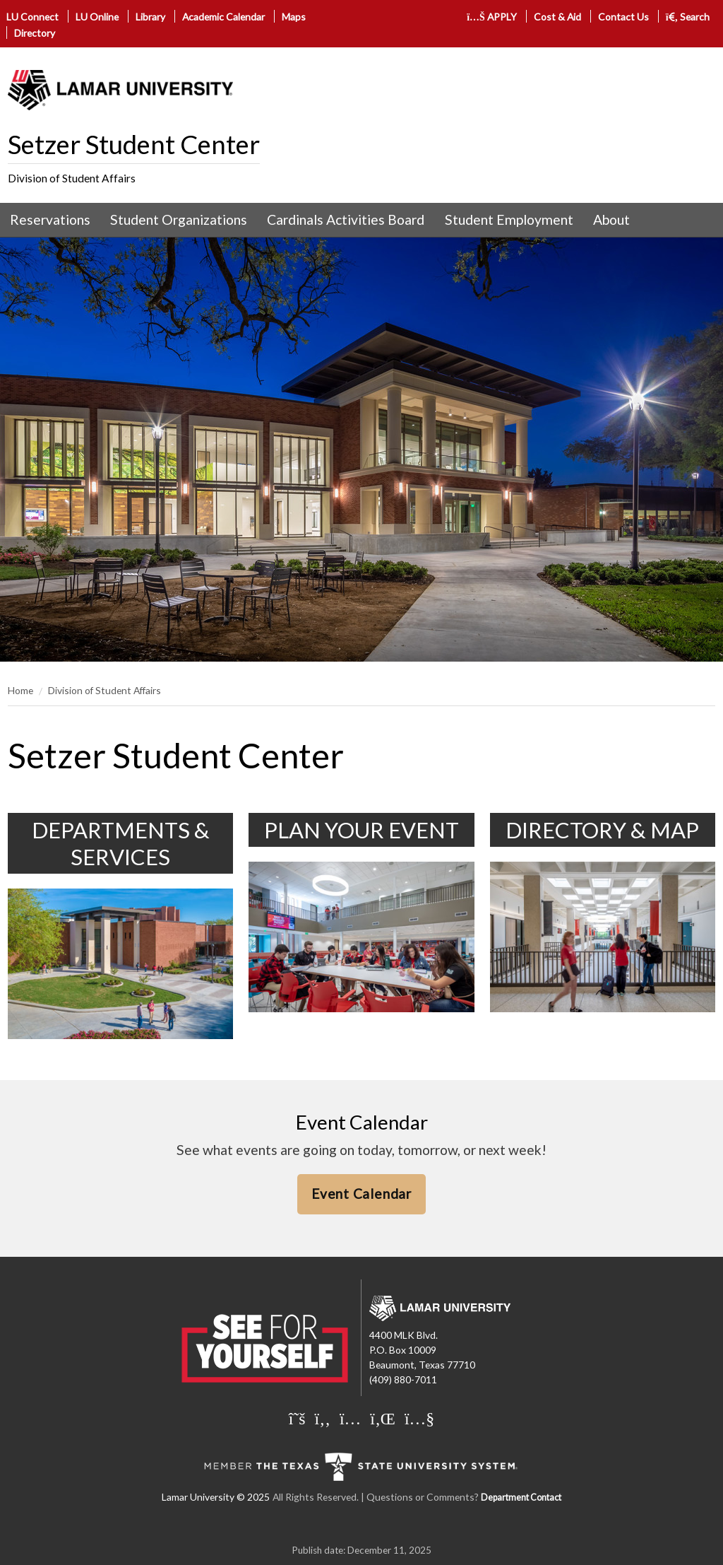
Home (20, 690)
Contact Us (623, 17)
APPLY (492, 17)
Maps (294, 17)
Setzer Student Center (134, 144)
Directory (34, 33)
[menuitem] (50, 220)
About (611, 219)
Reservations (50, 219)
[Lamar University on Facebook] (322, 1418)
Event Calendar (361, 1193)
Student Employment (509, 219)
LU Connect (32, 17)
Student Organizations (178, 219)
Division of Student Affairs (72, 178)
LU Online (97, 17)
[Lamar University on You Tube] (419, 1418)
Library (150, 17)
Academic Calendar (223, 17)
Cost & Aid (557, 17)
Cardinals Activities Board (345, 219)
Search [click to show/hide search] (688, 17)
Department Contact (521, 1497)
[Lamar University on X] (297, 1418)
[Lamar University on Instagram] (350, 1418)
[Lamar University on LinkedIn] (382, 1418)
